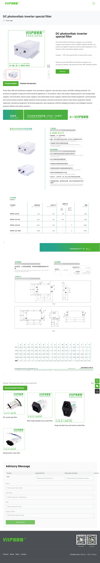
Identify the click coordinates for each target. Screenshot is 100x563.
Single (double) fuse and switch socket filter (70, 425)
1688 (88, 554)
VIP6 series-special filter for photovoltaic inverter (77, 55)
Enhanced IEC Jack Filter (11, 453)
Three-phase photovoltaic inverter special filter (23, 383)
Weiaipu (83, 554)
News (17, 554)
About (12, 554)
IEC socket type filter (10, 417)
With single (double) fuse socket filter (40, 421)
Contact (23, 554)
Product (5, 554)
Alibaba (94, 554)
